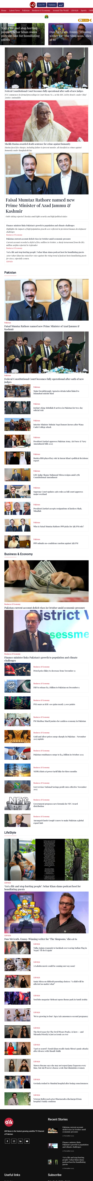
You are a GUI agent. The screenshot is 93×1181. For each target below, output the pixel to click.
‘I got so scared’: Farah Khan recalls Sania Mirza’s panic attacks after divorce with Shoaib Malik (60, 1049)
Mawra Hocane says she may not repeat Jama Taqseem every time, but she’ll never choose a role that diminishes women (59, 1066)
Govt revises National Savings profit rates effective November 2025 (59, 788)
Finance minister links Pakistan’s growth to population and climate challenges (40, 225)
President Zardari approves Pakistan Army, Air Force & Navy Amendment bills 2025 (59, 442)
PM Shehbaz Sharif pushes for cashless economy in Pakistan (59, 721)
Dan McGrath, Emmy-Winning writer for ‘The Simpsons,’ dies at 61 (70, 35)
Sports (84, 10)
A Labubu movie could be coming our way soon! (54, 966)
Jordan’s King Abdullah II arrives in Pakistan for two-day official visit (58, 409)
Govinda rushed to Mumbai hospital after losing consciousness (60, 1083)
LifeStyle (74, 10)
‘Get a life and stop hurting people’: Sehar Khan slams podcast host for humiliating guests (20, 33)
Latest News (14, 10)
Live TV (41, 4)
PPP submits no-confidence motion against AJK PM (55, 543)
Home (3, 10)
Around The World (61, 10)
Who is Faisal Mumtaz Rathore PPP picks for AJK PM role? (58, 526)
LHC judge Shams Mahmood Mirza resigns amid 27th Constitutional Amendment (56, 476)
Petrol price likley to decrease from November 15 (54, 671)
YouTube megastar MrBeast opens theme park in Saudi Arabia (60, 999)
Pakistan (26, 10)
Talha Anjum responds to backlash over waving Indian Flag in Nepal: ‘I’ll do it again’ (60, 949)
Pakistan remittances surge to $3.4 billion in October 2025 (58, 754)
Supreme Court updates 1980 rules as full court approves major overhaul (58, 492)
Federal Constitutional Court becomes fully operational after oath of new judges (44, 91)
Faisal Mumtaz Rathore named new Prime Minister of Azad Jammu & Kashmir (40, 205)
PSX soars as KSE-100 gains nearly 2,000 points (54, 704)
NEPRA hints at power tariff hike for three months (55, 771)
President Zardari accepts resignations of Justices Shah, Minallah (57, 509)
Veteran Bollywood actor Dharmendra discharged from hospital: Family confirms (57, 1100)
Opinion (51, 4)
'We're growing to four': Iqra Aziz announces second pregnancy (60, 1016)
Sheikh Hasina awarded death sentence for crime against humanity (37, 144)
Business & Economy (41, 10)
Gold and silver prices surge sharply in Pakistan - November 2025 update (59, 737)
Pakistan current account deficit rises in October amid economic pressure (38, 239)
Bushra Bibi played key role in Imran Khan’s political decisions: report (60, 459)
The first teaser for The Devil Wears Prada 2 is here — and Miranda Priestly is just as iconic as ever (58, 1033)
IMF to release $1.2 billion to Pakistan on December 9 (56, 687)
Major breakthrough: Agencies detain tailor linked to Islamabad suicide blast (56, 392)
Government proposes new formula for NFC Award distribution (55, 805)
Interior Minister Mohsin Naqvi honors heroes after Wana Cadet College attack (58, 425)
